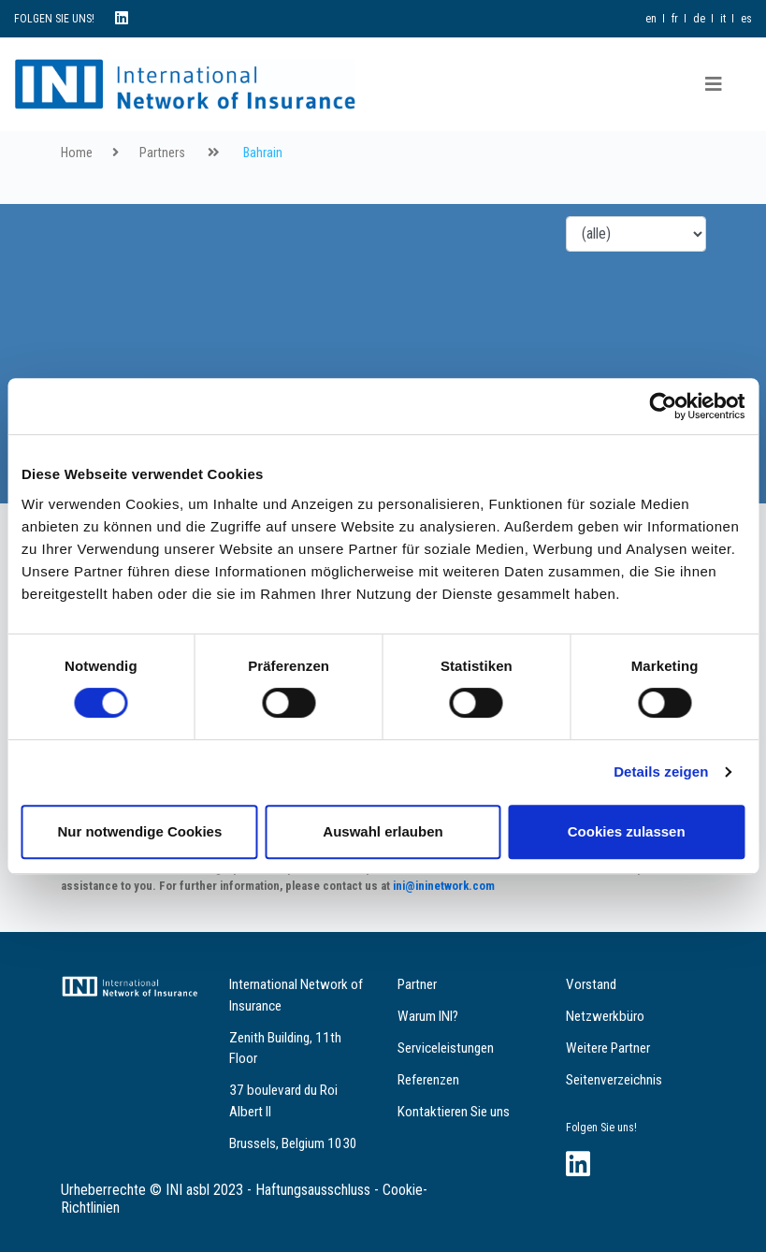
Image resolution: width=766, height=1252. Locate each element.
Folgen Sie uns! (601, 1127)
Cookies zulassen (627, 831)
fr (675, 18)
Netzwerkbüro (605, 1016)
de (699, 18)
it (723, 18)
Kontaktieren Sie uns (453, 1111)
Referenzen (428, 1079)
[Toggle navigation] (713, 84)
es (746, 18)
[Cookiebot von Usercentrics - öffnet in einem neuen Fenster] (662, 406)
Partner (417, 984)
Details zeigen (661, 771)
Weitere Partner (608, 1048)
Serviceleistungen (445, 1048)
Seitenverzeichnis (614, 1079)
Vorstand (591, 984)
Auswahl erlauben (382, 831)
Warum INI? (427, 1016)
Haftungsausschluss (312, 1190)
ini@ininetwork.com (444, 886)
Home (77, 153)
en (651, 18)
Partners (162, 153)
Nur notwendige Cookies (139, 831)
